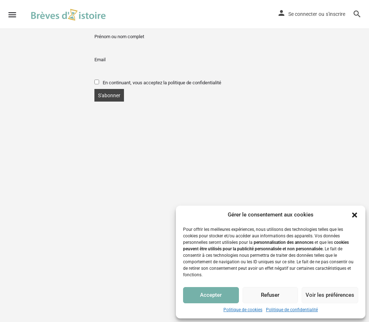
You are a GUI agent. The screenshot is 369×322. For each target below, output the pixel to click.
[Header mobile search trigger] (357, 14)
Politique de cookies (242, 309)
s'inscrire (335, 14)
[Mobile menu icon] (12, 15)
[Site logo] (69, 14)
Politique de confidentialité (292, 309)
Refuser (270, 295)
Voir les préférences (330, 295)
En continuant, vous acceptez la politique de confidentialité (157, 82)
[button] (354, 215)
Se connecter (302, 14)
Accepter (211, 295)
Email (100, 59)
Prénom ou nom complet (119, 36)
